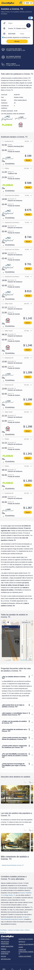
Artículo (21, 941)
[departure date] (12, 34)
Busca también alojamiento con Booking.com (17, 37)
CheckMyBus (3, 930)
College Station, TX (9, 895)
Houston (22, 892)
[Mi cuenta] (20, 3)
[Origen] (19, 23)
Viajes (20, 947)
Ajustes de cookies (25, 939)
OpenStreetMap (23, 660)
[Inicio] (9, 3)
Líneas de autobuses (26, 944)
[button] (30, 654)
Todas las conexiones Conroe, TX (26, 951)
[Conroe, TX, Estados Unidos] (19, 28)
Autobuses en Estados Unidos (16, 930)
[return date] (25, 34)
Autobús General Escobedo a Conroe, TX (12, 865)
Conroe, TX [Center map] (26, 622)
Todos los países (24, 956)
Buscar (28, 160)
